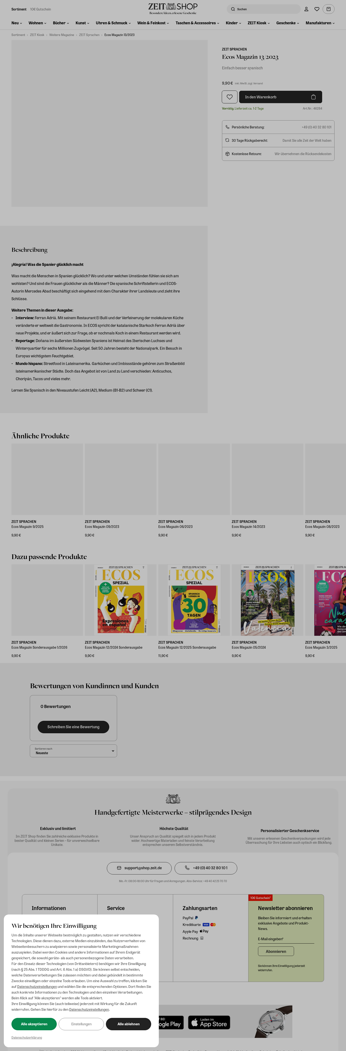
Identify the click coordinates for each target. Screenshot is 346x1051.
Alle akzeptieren (34, 1023)
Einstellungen (81, 1023)
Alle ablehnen (129, 1023)
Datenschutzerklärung (26, 1037)
